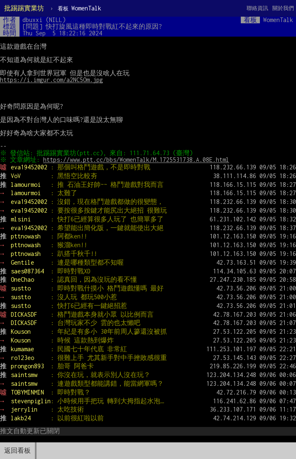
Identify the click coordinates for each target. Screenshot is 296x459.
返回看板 (17, 450)
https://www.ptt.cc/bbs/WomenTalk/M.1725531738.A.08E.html (137, 159)
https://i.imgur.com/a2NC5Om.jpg (51, 79)
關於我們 (283, 8)
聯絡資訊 (257, 8)
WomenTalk (79, 8)
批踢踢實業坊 (24, 8)
